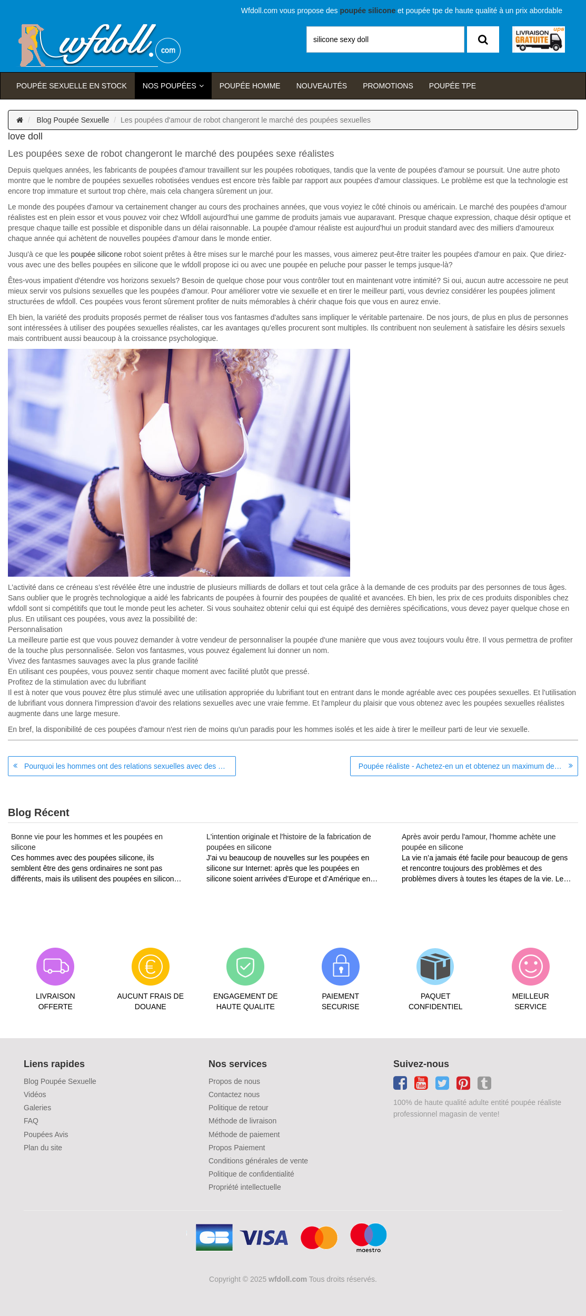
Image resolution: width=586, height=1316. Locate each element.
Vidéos (35, 1094)
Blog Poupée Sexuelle (73, 120)
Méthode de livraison (242, 1121)
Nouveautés (321, 86)
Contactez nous (234, 1094)
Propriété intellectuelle (244, 1187)
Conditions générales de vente (258, 1161)
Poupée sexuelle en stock (71, 86)
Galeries (37, 1107)
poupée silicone (96, 254)
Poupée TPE (452, 86)
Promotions (388, 86)
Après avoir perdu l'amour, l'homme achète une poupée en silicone (479, 841)
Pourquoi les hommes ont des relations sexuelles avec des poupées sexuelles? (130, 766)
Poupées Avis (46, 1134)
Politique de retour (238, 1107)
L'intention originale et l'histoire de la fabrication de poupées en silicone (288, 841)
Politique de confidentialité (251, 1174)
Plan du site (43, 1147)
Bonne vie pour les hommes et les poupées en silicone (87, 841)
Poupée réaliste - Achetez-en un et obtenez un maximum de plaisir (467, 766)
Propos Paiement (236, 1147)
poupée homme (250, 86)
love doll (25, 136)
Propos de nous (234, 1081)
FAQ (31, 1121)
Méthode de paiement (244, 1134)
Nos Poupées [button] (169, 86)
